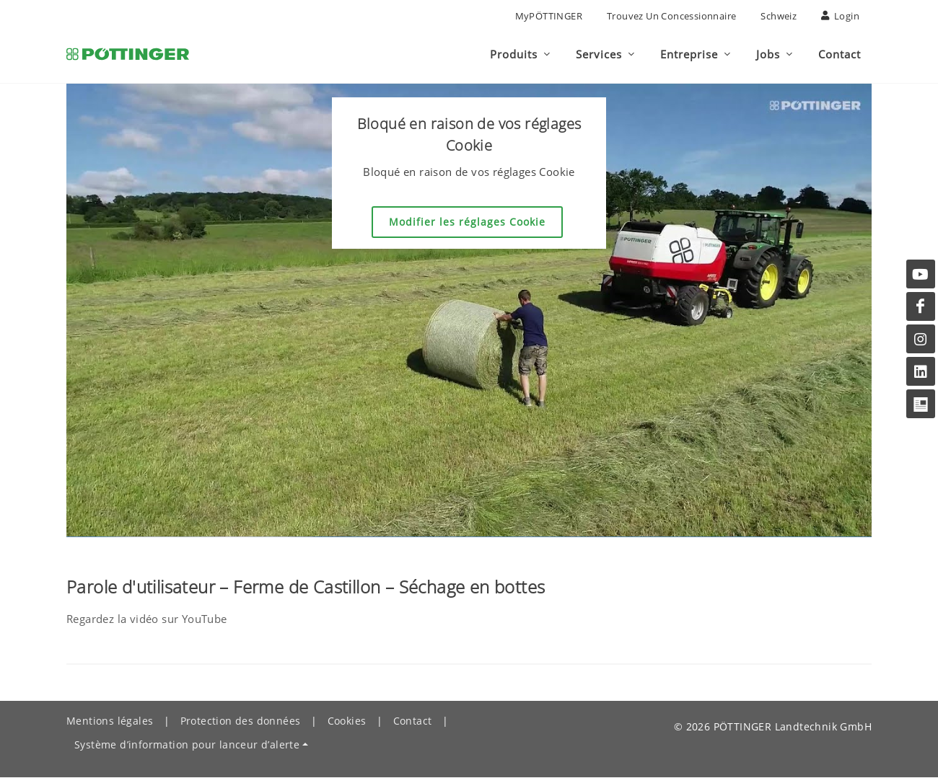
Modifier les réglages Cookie (467, 222)
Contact (412, 721)
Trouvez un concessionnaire (671, 15)
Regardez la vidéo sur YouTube (146, 619)
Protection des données (240, 721)
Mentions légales (109, 721)
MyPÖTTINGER (548, 15)
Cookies (347, 721)
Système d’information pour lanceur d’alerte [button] (186, 745)
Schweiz (779, 15)
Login (840, 16)
